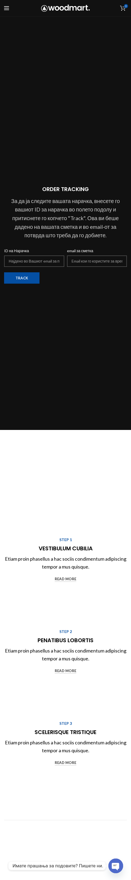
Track (22, 278)
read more (66, 579)
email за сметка (80, 250)
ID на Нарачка (16, 250)
